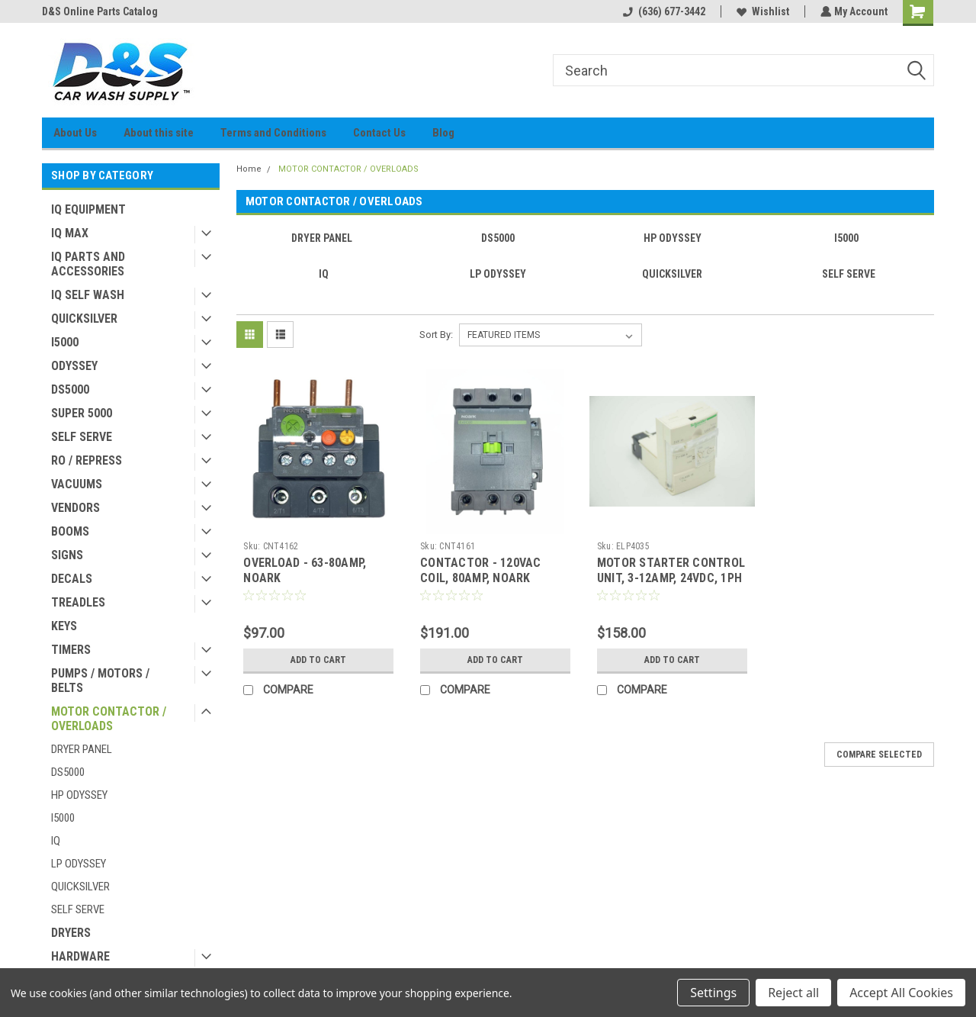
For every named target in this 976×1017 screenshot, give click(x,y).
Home (249, 169)
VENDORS (75, 507)
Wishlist (761, 11)
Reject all (793, 992)
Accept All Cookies (901, 992)
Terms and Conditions (273, 133)
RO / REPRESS (86, 460)
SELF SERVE (81, 437)
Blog (443, 133)
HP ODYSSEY (79, 795)
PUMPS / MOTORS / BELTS (100, 680)
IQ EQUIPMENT (88, 209)
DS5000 (70, 389)
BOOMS (70, 531)
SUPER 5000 (81, 413)
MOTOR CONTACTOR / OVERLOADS (108, 718)
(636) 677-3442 (662, 11)
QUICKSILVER (84, 318)
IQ (55, 841)
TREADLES (78, 602)
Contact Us (379, 133)
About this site (159, 133)
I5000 (65, 342)
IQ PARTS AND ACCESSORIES (88, 263)
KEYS (64, 626)
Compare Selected (879, 754)
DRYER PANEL (81, 749)
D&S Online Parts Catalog (100, 11)
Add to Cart (318, 660)
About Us (75, 133)
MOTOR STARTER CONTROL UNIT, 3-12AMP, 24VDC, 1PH (671, 570)
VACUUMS (76, 484)
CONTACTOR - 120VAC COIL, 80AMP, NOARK (480, 570)
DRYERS (71, 932)
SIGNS (67, 555)
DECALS (71, 578)
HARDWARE (80, 956)
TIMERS (71, 649)
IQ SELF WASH (87, 295)
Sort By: (436, 334)
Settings (713, 992)
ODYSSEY (74, 366)
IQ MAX (69, 233)
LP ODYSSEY (78, 864)
